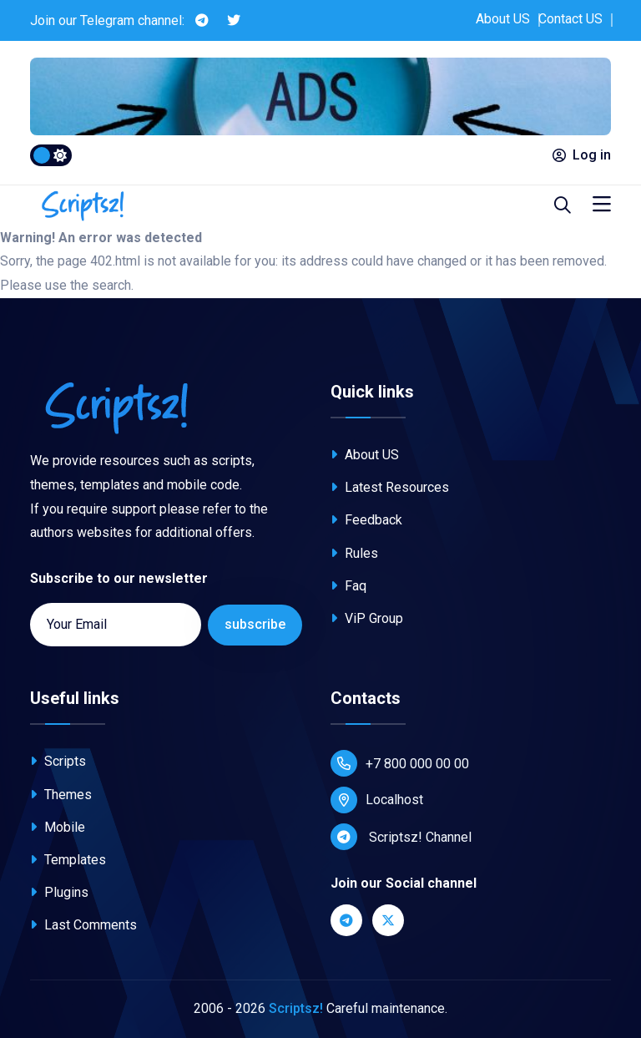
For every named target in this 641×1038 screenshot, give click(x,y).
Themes (61, 795)
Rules (354, 553)
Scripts (58, 761)
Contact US (570, 19)
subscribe (255, 624)
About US (503, 19)
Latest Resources (390, 487)
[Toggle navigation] (602, 205)
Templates (68, 860)
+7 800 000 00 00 (400, 763)
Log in (582, 155)
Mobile (57, 827)
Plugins (59, 892)
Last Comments (83, 925)
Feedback (366, 520)
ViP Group (367, 618)
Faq (348, 586)
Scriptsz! (296, 1008)
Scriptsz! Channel (401, 836)
